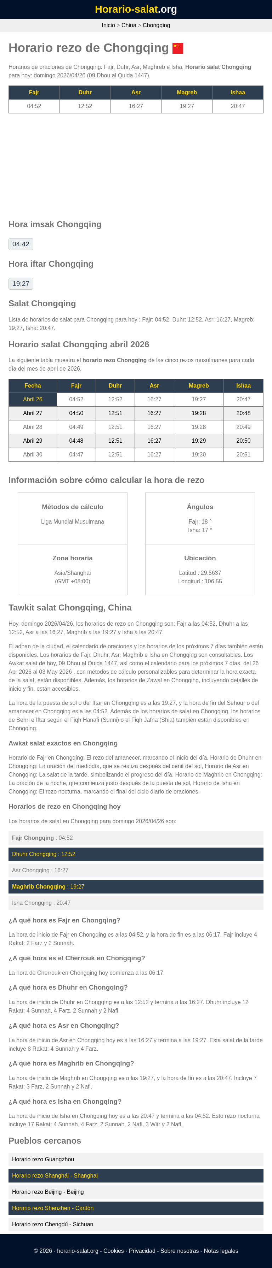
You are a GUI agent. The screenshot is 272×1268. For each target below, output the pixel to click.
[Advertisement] (136, 162)
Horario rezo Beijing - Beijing (48, 1192)
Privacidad (142, 1251)
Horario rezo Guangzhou (43, 1159)
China (128, 25)
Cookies (113, 1251)
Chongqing (156, 25)
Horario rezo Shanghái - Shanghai (55, 1176)
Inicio (108, 25)
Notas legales (221, 1251)
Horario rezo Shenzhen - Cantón (53, 1208)
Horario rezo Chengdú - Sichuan (52, 1224)
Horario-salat (126, 9)
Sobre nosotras (179, 1251)
